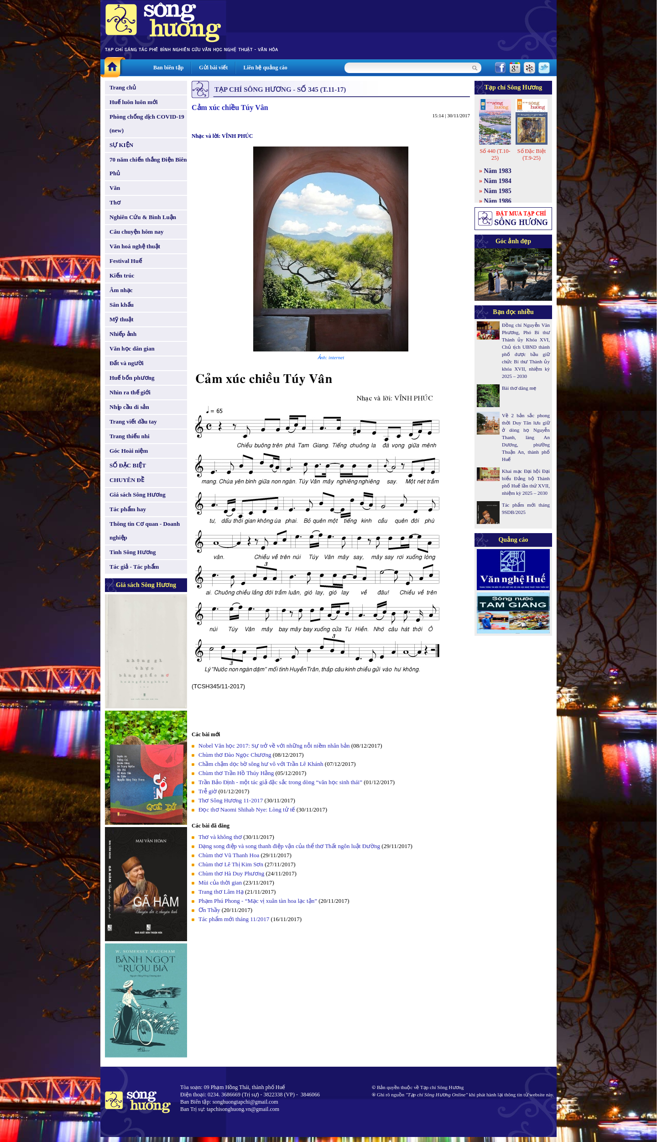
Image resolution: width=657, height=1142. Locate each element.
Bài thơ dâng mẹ (519, 388)
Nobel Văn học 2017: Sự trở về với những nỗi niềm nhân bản (273, 745)
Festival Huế (126, 260)
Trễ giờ (207, 791)
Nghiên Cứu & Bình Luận (143, 217)
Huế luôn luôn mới (134, 102)
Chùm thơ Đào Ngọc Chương (234, 754)
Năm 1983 (497, 171)
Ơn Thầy (209, 909)
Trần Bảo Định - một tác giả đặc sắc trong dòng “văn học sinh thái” (280, 782)
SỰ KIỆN (121, 144)
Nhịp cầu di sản (129, 406)
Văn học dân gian (132, 348)
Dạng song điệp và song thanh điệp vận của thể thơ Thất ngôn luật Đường (289, 846)
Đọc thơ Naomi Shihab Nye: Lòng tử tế (246, 809)
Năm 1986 (497, 201)
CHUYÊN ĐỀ (127, 480)
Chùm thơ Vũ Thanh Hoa (228, 855)
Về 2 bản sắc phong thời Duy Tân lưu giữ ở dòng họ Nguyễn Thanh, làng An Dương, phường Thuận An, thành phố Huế (526, 437)
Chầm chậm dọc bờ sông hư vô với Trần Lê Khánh (260, 763)
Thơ (115, 202)
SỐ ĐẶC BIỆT (128, 465)
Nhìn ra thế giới (130, 392)
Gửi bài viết (213, 67)
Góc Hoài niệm (129, 450)
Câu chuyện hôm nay (137, 231)
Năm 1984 (497, 181)
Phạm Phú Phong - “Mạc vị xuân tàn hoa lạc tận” (258, 900)
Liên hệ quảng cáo (265, 67)
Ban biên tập (168, 67)
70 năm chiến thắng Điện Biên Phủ (148, 166)
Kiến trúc (122, 275)
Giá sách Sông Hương (138, 494)
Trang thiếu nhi (130, 436)
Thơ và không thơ (220, 836)
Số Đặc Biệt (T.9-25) (531, 154)
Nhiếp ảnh (123, 333)
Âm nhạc (121, 290)
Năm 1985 (497, 191)
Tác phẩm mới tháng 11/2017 (233, 919)
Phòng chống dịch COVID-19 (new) (147, 123)
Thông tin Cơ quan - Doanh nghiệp (145, 530)
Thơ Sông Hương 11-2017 (230, 800)
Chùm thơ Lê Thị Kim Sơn (230, 864)
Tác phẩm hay (128, 509)
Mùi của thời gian (220, 882)
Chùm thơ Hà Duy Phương (231, 873)
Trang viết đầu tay (133, 421)
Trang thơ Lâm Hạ (221, 891)
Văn (115, 187)
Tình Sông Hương (133, 552)
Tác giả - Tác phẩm (134, 566)
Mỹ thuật (122, 319)
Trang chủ (123, 87)
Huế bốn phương (132, 377)
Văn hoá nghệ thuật (135, 246)
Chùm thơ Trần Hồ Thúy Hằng (236, 773)
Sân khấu (122, 304)
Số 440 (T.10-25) (495, 154)
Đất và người (127, 363)
